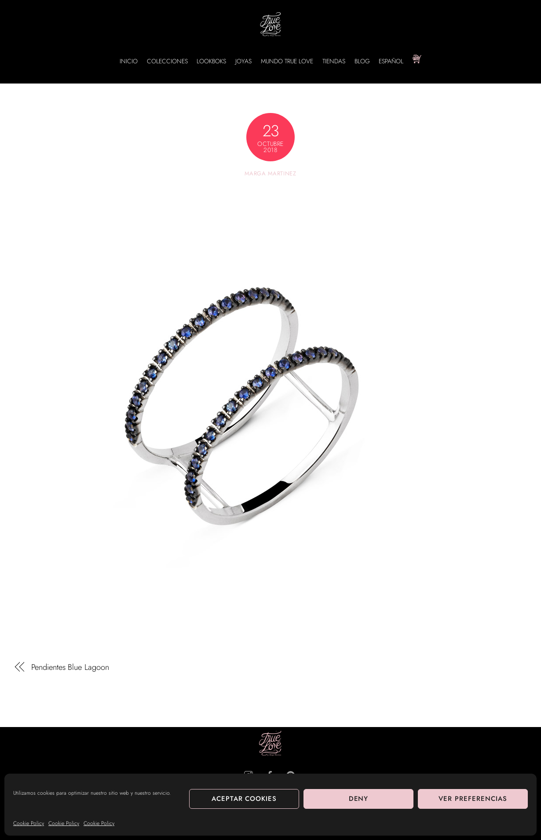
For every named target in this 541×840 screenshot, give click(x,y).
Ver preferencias (473, 799)
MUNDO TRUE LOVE (287, 61)
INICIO (129, 61)
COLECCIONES (167, 61)
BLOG (362, 61)
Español (391, 61)
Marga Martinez (270, 173)
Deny (359, 799)
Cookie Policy (28, 823)
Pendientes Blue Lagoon (70, 667)
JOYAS (243, 61)
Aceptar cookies (244, 799)
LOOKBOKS (211, 61)
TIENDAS (333, 61)
